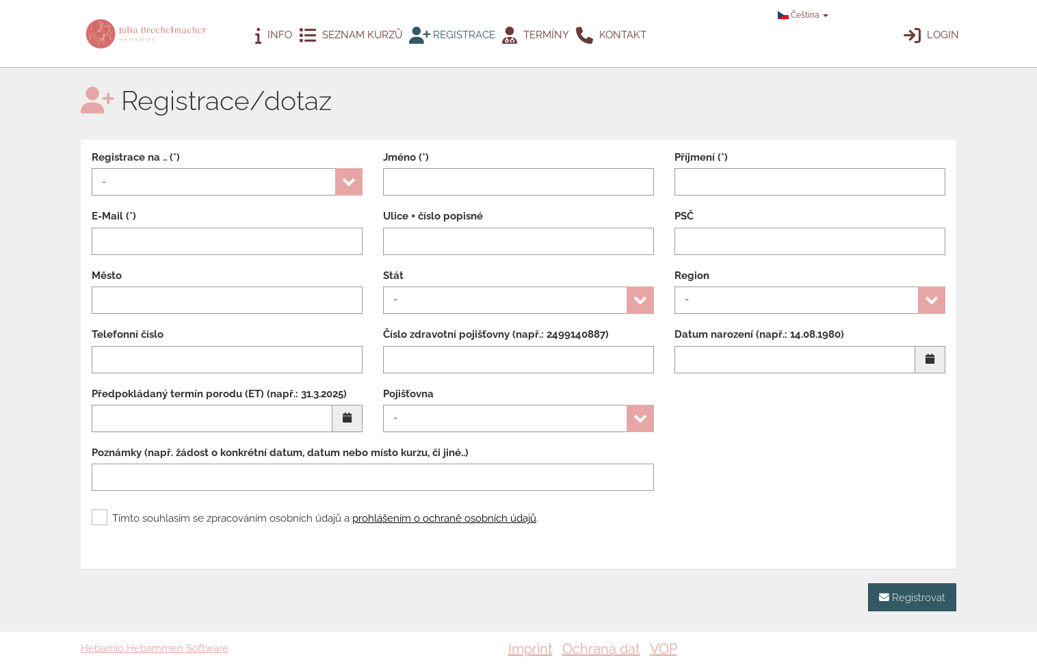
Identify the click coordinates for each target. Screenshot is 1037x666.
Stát (393, 275)
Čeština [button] (803, 15)
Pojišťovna (408, 394)
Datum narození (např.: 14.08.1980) (759, 334)
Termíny (535, 35)
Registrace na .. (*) (136, 157)
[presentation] (778, 531)
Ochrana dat (601, 649)
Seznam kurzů (350, 35)
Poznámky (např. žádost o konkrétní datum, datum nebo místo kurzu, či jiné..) (280, 453)
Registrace (452, 35)
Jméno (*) (406, 157)
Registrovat (912, 597)
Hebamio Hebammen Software (154, 648)
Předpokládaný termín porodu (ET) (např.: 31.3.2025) (219, 394)
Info (273, 35)
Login (931, 35)
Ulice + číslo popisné (433, 216)
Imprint (530, 649)
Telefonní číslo (127, 334)
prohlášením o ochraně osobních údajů (444, 518)
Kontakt (611, 35)
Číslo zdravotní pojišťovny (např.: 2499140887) (496, 334)
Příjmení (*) (701, 157)
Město (107, 275)
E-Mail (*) (114, 216)
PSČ (684, 216)
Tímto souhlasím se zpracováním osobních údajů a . (315, 518)
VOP (663, 649)
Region (691, 275)
